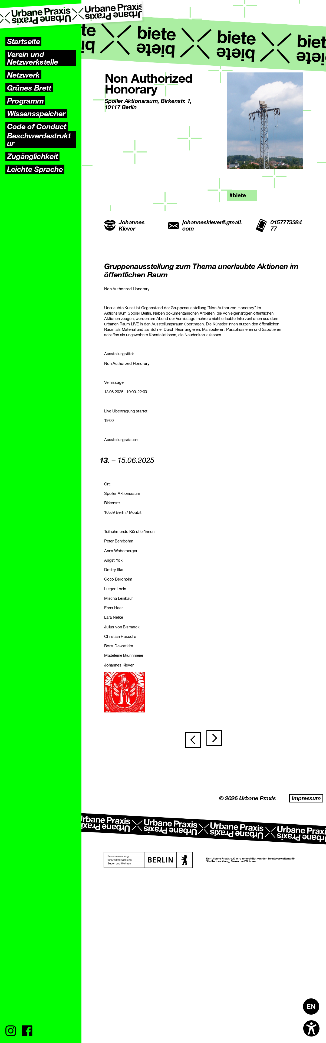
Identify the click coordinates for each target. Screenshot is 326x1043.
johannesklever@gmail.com (205, 225)
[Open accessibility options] (311, 1028)
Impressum (306, 936)
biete (239, 195)
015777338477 (279, 226)
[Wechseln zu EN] (311, 1006)
